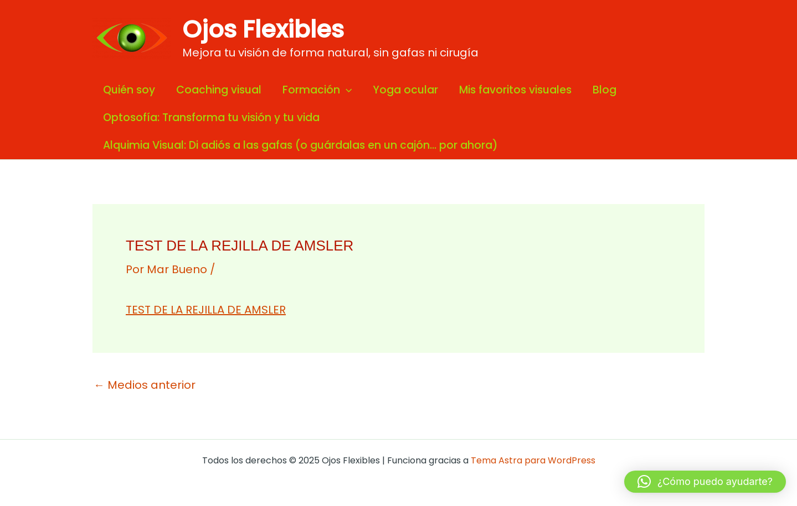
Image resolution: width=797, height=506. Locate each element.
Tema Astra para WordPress (533, 460)
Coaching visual (218, 89)
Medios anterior (145, 384)
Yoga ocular (405, 89)
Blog (604, 89)
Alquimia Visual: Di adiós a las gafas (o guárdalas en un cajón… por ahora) (300, 145)
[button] (705, 482)
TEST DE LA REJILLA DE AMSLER (206, 309)
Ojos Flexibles (263, 29)
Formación (317, 90)
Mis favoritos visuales (515, 89)
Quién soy (129, 89)
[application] (346, 90)
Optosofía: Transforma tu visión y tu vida (211, 117)
